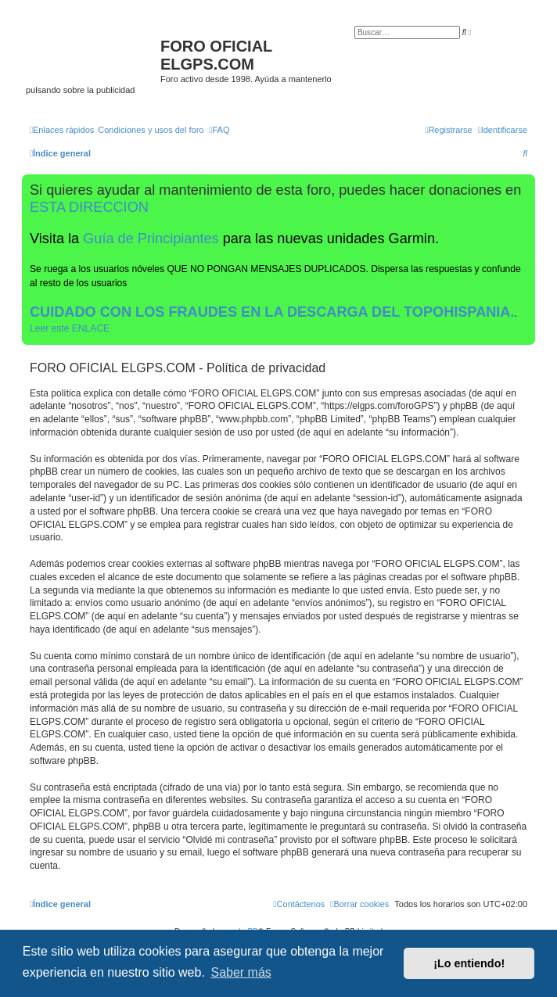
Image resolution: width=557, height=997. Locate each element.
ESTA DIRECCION (89, 207)
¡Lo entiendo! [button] (469, 963)
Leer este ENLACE (70, 328)
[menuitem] (150, 129)
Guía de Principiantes (150, 238)
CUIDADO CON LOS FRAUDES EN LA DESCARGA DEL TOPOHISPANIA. (272, 312)
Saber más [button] (240, 972)
